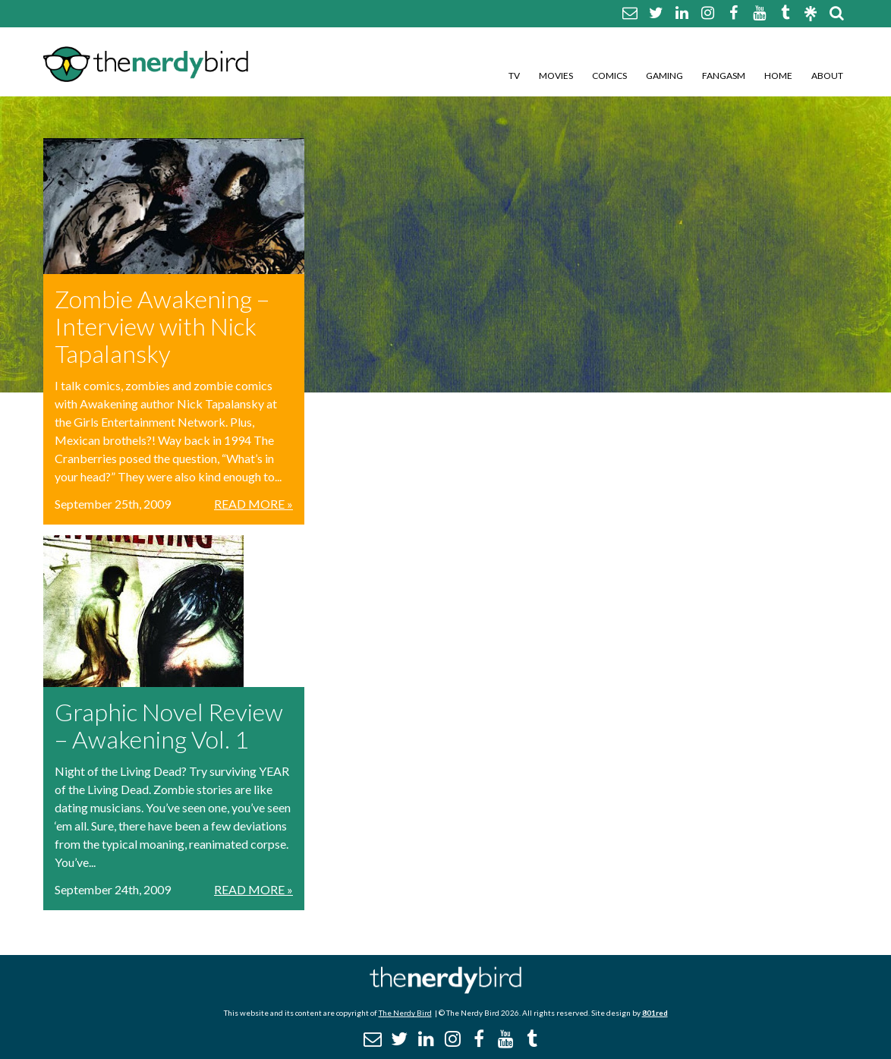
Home (778, 75)
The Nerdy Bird (405, 1012)
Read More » (253, 503)
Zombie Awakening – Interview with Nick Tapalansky (162, 326)
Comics (609, 75)
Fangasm (723, 75)
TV (514, 75)
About (827, 75)
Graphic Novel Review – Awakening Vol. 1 (169, 725)
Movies (556, 75)
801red (655, 1012)
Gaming (664, 75)
